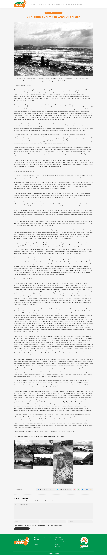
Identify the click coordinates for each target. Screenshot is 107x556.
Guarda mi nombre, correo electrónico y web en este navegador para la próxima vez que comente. (38, 525)
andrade (57, 554)
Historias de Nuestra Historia (53, 12)
